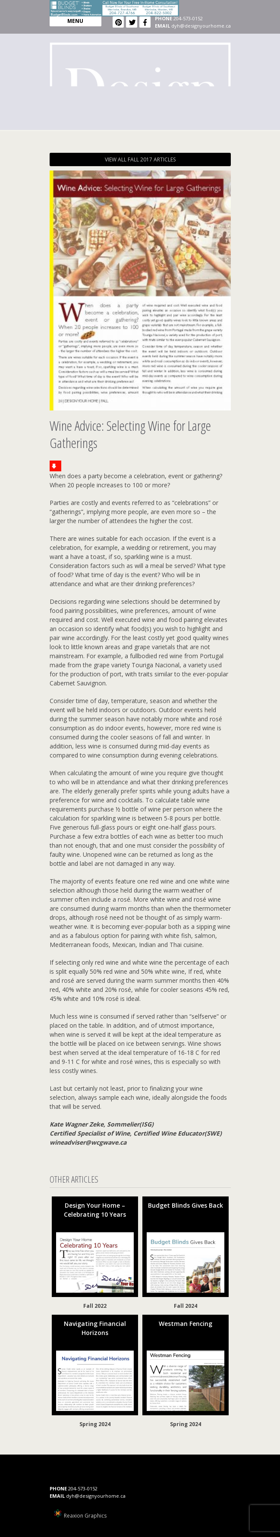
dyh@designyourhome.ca (201, 25)
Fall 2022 (95, 1306)
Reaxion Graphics (85, 1515)
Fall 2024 (185, 1306)
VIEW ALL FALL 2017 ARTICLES (140, 159)
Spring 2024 (94, 1424)
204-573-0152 (188, 18)
